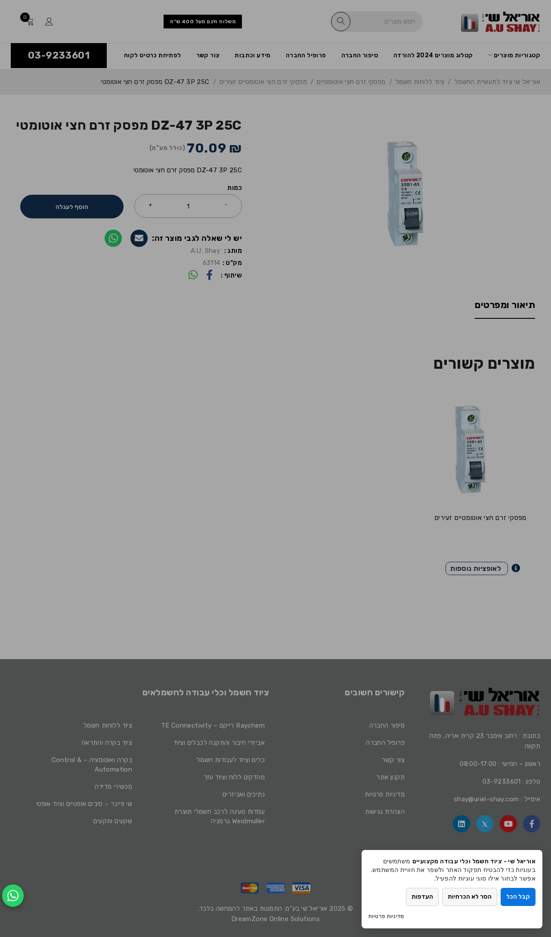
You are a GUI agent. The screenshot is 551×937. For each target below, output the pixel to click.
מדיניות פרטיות (386, 916)
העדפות (422, 896)
